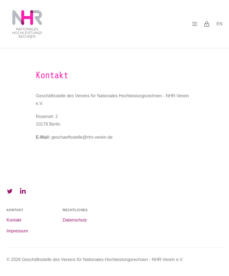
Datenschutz (75, 220)
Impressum (17, 231)
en (219, 24)
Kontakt (14, 220)
